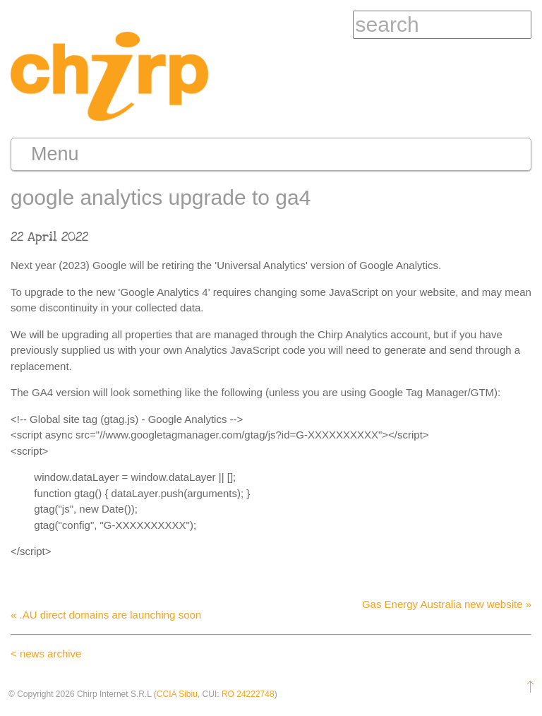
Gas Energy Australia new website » (446, 604)
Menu (55, 154)
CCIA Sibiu (177, 694)
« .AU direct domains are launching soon (106, 615)
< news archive (46, 654)
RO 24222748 (248, 694)
